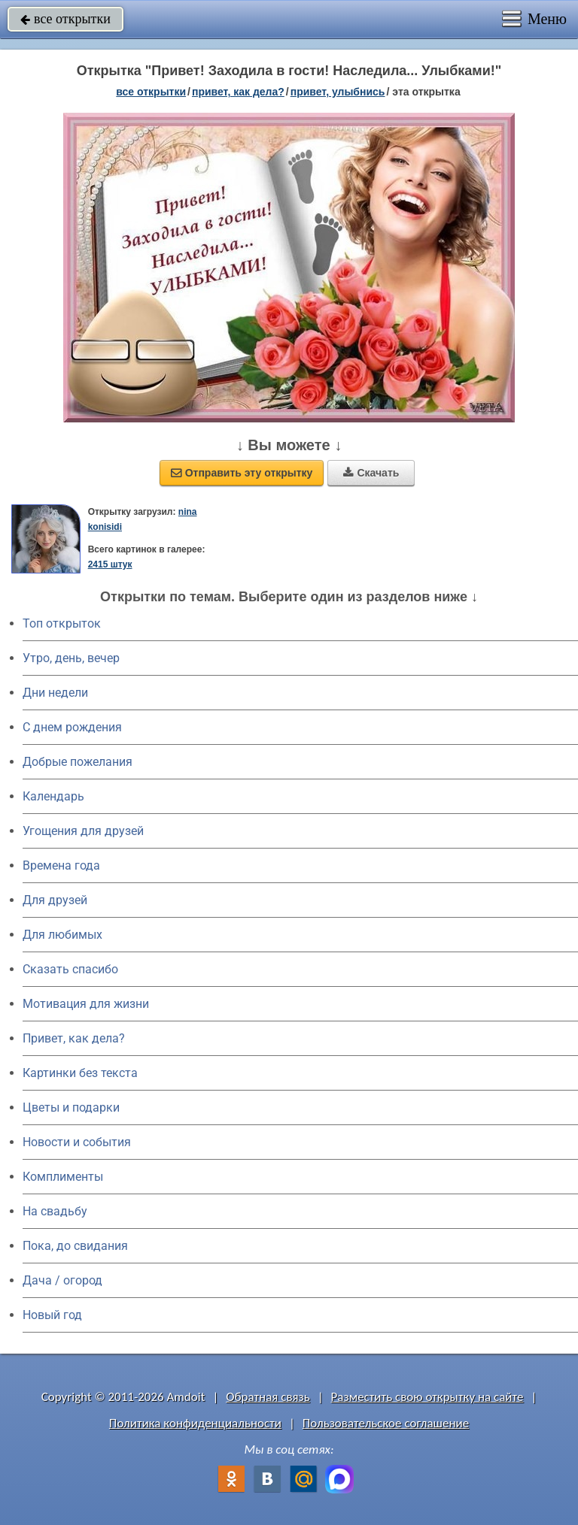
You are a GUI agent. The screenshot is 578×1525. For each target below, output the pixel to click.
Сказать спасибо (70, 969)
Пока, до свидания (75, 1246)
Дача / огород (62, 1280)
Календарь (53, 796)
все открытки (65, 18)
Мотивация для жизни (86, 1004)
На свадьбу (55, 1211)
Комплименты (63, 1176)
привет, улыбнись (338, 92)
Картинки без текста (80, 1073)
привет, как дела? (238, 92)
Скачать (371, 473)
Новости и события (77, 1142)
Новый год (52, 1315)
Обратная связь (268, 1397)
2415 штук (110, 564)
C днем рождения (72, 727)
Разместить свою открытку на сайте (427, 1397)
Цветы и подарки (71, 1107)
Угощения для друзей (83, 831)
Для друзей (55, 900)
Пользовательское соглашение (386, 1423)
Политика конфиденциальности (195, 1423)
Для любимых (62, 934)
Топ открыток (62, 623)
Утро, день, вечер (71, 658)
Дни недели (55, 692)
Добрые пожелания (77, 762)
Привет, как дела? (74, 1038)
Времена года (61, 865)
